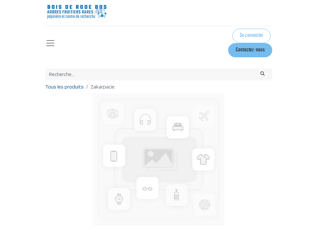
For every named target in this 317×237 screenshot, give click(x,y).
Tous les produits (64, 87)
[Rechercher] (262, 74)
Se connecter (251, 35)
